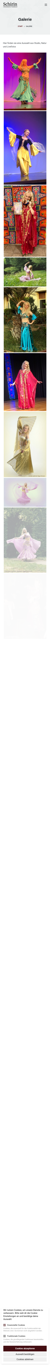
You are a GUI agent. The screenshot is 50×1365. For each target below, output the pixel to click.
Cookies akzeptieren (25, 1348)
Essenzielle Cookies (16, 1325)
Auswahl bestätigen (25, 1354)
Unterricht (25, 1285)
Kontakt (25, 1289)
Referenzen (25, 1282)
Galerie (25, 1278)
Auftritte (25, 1274)
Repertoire (25, 1271)
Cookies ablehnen (25, 1359)
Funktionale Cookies (16, 1336)
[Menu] (46, 5)
